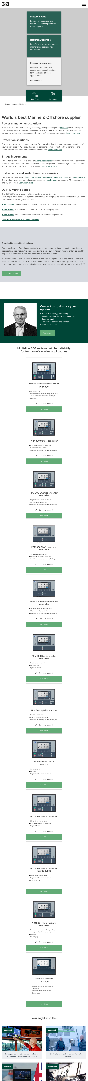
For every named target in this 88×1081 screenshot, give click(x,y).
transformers (51, 180)
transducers (47, 177)
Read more (35, 80)
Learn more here (73, 133)
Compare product (44, 403)
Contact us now (11, 273)
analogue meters (33, 177)
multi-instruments (60, 177)
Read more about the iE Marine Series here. (20, 219)
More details (44, 409)
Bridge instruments (43, 161)
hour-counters (79, 177)
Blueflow (64, 127)
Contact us (47, 333)
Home (7, 104)
